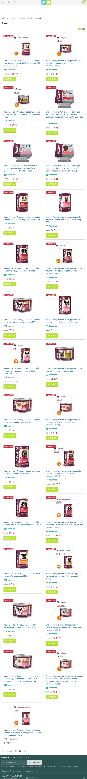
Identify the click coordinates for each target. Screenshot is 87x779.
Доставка (5, 761)
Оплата (12, 761)
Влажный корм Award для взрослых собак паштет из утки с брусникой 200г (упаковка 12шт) (22, 105)
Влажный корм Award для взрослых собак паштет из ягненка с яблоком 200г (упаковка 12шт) (64, 412)
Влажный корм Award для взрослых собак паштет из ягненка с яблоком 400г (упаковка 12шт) (64, 464)
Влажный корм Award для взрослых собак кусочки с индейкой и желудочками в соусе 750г (64, 210)
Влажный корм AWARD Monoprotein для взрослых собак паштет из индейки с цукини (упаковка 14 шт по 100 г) (20, 158)
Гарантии (20, 761)
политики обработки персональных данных (61, 757)
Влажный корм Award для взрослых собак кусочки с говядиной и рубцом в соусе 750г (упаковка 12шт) (22, 53)
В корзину (9, 69)
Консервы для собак (25, 8)
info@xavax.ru (33, 768)
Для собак (11, 8)
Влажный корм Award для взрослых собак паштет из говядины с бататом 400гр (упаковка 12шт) (64, 261)
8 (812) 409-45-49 (13, 766)
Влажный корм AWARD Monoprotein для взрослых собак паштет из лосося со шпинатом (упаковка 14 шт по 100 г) (63, 158)
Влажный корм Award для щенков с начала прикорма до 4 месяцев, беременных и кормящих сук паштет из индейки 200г (22, 669)
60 (25, 741)
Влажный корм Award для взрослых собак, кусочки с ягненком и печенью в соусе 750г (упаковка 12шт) (64, 515)
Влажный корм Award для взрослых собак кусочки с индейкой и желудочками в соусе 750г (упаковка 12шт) (22, 723)
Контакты (34, 761)
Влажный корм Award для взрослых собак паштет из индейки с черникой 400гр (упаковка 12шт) (22, 361)
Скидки (27, 761)
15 (16, 741)
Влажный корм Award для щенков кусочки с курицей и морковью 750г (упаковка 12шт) (64, 566)
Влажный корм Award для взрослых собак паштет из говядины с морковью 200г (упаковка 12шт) (64, 53)
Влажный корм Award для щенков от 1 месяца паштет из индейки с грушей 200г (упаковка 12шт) (63, 618)
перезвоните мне (10, 769)
